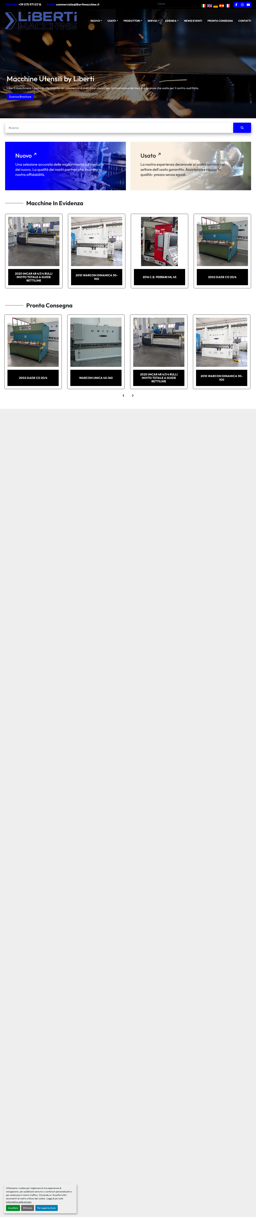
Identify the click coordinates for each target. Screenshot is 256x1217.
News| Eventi (193, 20)
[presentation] (123, 394)
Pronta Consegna (220, 20)
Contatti (244, 20)
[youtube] (248, 4)
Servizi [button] (152, 20)
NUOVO (95, 20)
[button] (96, 21)
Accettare (13, 1207)
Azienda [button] (170, 20)
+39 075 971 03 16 (29, 4)
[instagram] (242, 4)
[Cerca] (119, 128)
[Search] (176, 4)
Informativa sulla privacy (18, 1201)
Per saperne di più (46, 1207)
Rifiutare (27, 1207)
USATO (112, 20)
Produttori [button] (132, 20)
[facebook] (236, 4)
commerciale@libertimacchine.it (77, 4)
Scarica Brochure (20, 96)
